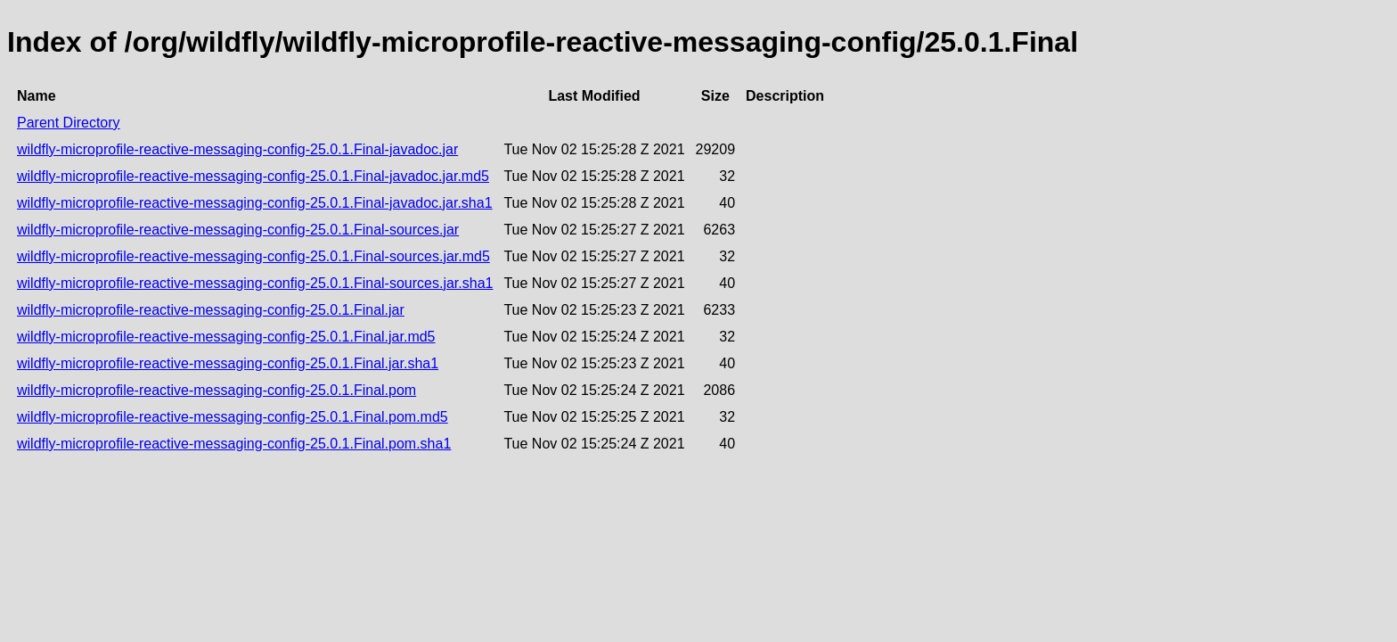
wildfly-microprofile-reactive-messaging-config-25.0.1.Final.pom (216, 390)
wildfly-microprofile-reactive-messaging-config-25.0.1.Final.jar (210, 309)
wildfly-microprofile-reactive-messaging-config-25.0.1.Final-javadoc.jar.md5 (253, 176)
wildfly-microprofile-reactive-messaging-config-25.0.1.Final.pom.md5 (232, 416)
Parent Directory (68, 122)
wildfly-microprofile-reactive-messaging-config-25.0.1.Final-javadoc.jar (237, 149)
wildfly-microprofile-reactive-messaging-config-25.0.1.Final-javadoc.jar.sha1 (255, 202)
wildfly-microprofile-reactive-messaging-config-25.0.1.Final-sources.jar (238, 229)
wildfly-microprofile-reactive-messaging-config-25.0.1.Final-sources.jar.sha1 (255, 283)
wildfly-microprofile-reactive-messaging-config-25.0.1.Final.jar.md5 (226, 336)
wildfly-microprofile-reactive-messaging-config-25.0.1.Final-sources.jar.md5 (253, 256)
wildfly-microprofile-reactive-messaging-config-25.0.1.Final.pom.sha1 (234, 443)
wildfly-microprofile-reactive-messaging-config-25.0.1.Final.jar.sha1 (227, 363)
